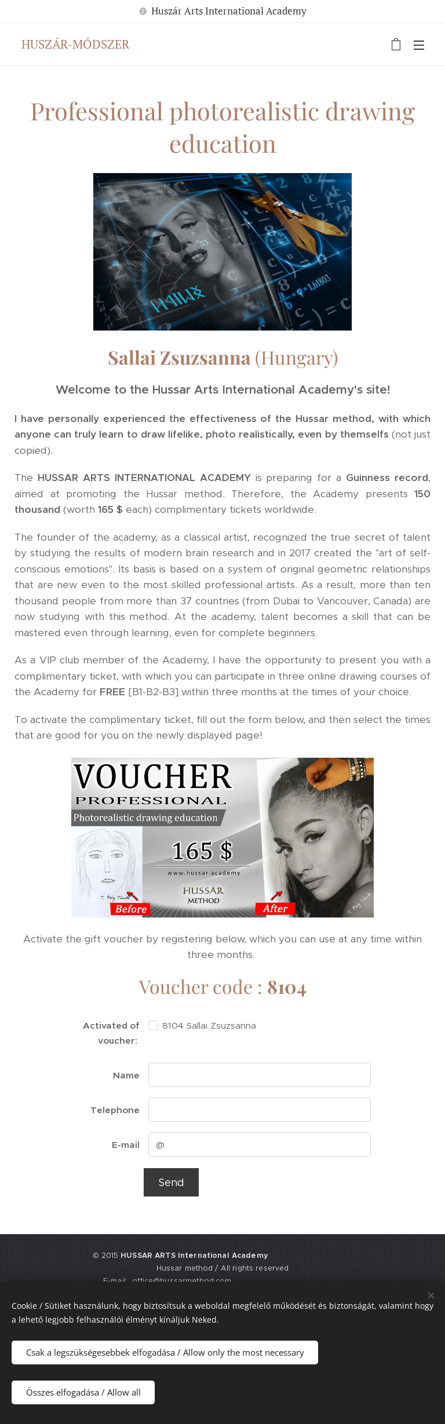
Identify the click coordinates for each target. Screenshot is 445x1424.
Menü (419, 45)
